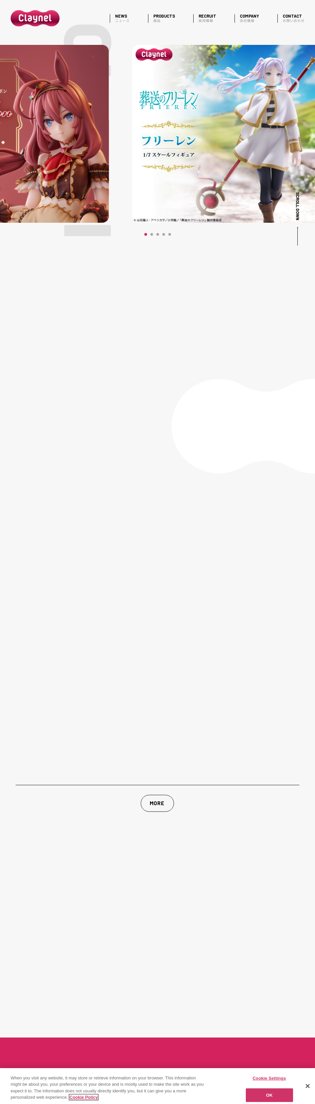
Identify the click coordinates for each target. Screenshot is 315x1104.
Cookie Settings (269, 1078)
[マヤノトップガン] (157, 134)
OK (269, 1094)
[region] (157, 1086)
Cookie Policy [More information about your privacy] (84, 1097)
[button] (145, 234)
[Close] (307, 1086)
